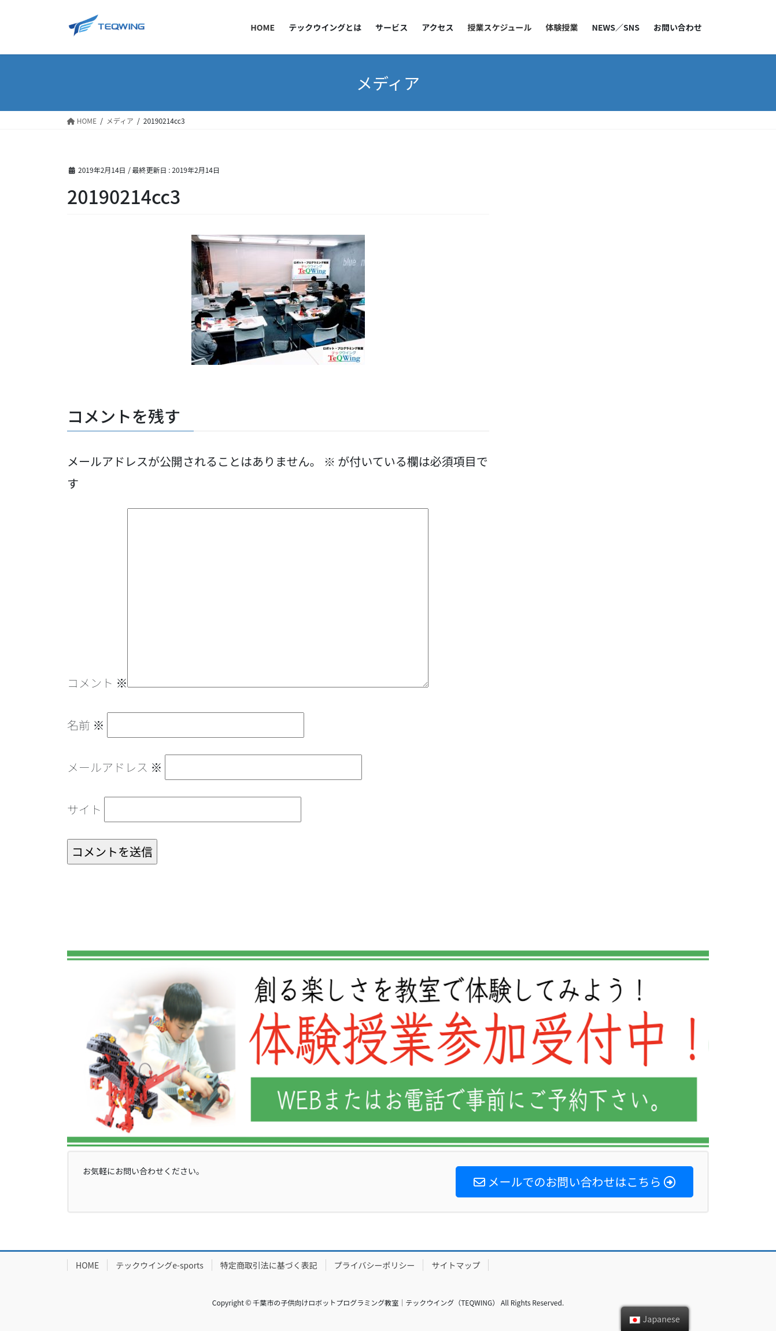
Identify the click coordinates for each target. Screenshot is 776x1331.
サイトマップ (455, 1265)
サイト (84, 809)
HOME (87, 1265)
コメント (97, 682)
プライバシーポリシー (374, 1265)
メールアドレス (114, 767)
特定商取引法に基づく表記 (268, 1265)
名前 (85, 724)
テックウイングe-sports (160, 1265)
